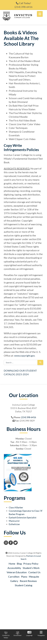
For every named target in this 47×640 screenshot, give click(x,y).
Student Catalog (23, 585)
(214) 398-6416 (23, 6)
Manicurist (14, 520)
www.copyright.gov (24, 355)
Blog (19, 563)
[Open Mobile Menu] (40, 14)
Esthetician (14, 524)
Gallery (14, 580)
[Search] (40, 362)
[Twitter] (15, 543)
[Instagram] (6, 543)
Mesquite (34, 576)
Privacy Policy (30, 563)
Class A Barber (16, 507)
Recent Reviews (28, 580)
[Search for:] (21, 362)
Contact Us (34, 572)
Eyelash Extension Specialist (22, 517)
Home (12, 563)
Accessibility (14, 567)
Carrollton (13, 576)
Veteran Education (17, 572)
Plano (24, 576)
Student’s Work (31, 567)
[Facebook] (11, 543)
